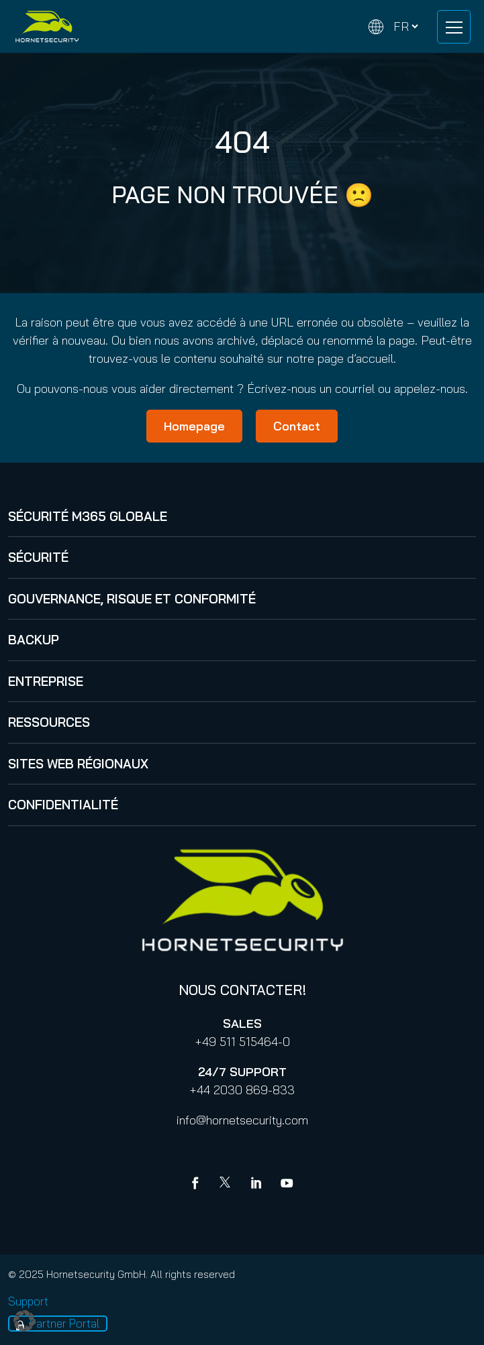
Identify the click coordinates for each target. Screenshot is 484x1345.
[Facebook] (198, 1185)
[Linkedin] (257, 1185)
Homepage (194, 426)
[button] (24, 1321)
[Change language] (393, 26)
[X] (228, 1185)
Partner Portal (64, 1323)
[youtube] (287, 1185)
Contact (296, 426)
